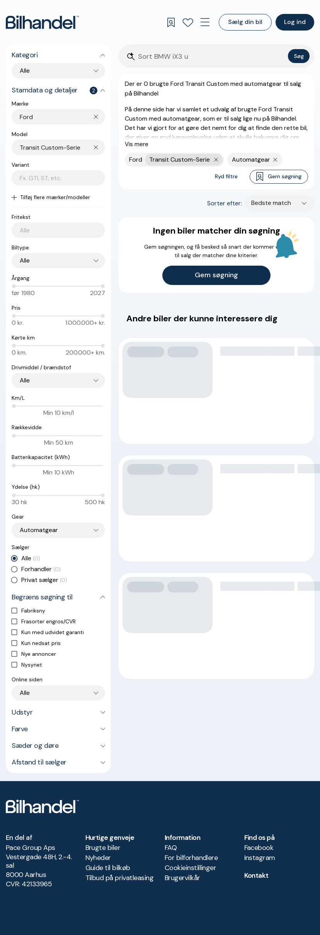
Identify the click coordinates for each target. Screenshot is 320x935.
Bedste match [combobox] (271, 203)
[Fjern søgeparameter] (275, 159)
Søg (299, 56)
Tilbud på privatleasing (119, 878)
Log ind (295, 22)
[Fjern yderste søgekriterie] (216, 159)
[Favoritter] (187, 22)
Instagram (259, 857)
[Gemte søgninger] (170, 22)
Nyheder (98, 857)
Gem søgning (278, 176)
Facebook (259, 847)
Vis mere (136, 144)
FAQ (171, 847)
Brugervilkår (182, 878)
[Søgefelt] (211, 56)
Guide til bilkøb (107, 867)
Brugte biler (103, 847)
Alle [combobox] (25, 71)
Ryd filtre (226, 176)
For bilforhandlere (191, 857)
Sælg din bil (245, 22)
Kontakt (256, 875)
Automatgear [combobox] (39, 530)
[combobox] (62, 117)
